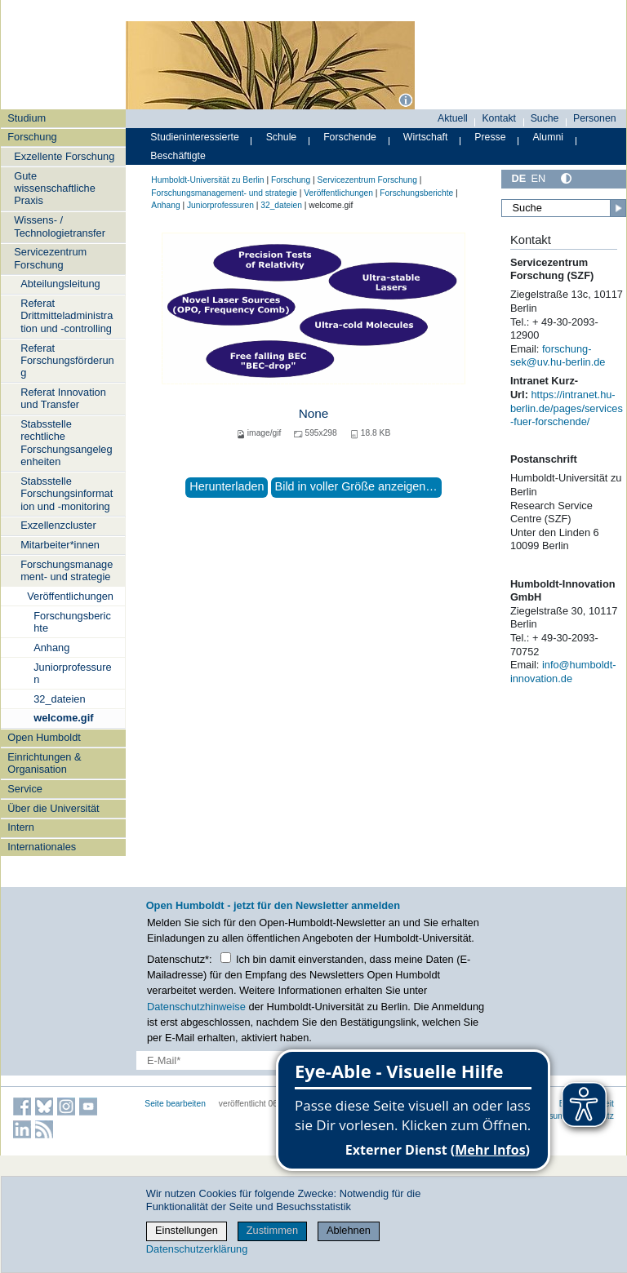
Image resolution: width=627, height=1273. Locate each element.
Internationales (41, 847)
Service (24, 789)
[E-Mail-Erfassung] (245, 1060)
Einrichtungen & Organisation (44, 763)
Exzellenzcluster (58, 525)
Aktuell (453, 118)
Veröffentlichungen (70, 596)
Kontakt (499, 118)
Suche (545, 118)
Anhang (51, 647)
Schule (281, 137)
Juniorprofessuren (72, 673)
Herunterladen (226, 486)
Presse (489, 137)
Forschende (349, 137)
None (314, 413)
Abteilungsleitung (60, 283)
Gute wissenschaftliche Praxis (55, 188)
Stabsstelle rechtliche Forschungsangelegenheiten (66, 443)
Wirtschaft (425, 137)
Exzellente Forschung (64, 156)
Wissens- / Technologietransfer (59, 226)
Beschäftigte (178, 156)
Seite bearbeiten (175, 1103)
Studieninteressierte (194, 137)
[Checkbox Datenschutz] (225, 957)
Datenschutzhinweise (196, 1006)
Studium (26, 118)
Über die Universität (53, 808)
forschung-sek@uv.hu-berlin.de (558, 356)
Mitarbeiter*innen (60, 545)
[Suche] (563, 208)
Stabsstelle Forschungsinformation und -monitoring (66, 493)
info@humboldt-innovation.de (563, 672)
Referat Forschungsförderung (67, 360)
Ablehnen (349, 1230)
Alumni (547, 137)
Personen (594, 118)
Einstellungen (186, 1230)
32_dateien (59, 699)
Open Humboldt (44, 737)
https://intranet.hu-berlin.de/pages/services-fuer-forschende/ (566, 408)
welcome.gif (63, 718)
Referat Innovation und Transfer (63, 398)
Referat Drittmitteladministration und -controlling (66, 316)
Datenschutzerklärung (196, 1249)
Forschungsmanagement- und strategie (66, 570)
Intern (20, 827)
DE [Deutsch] (518, 178)
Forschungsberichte (72, 622)
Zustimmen (272, 1230)
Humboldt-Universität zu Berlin (207, 179)
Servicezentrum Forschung (50, 258)
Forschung (31, 137)
